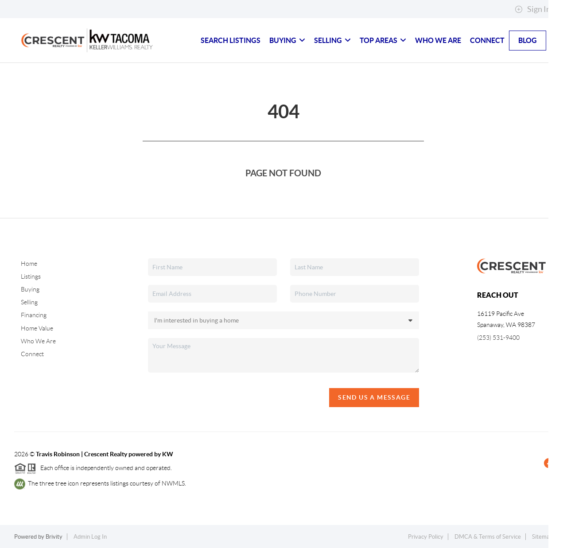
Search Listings (230, 40)
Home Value (37, 328)
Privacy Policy (425, 536)
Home (29, 263)
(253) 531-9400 (498, 337)
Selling (332, 40)
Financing (34, 315)
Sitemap (542, 536)
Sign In (533, 9)
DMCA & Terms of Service (487, 536)
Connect (487, 40)
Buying (287, 40)
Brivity (54, 536)
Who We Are (438, 40)
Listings (31, 276)
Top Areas (383, 40)
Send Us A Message (374, 397)
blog (527, 40)
